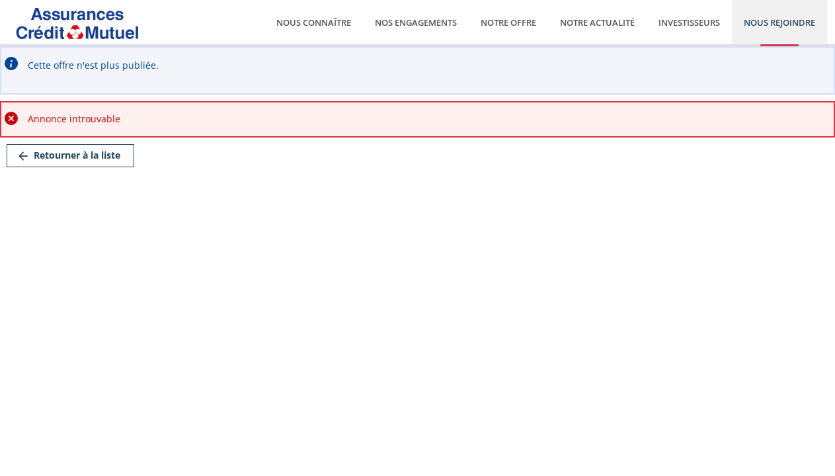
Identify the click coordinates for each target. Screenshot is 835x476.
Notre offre (508, 22)
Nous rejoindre (779, 22)
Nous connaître (313, 22)
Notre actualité (597, 22)
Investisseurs (689, 22)
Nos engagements (416, 22)
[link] (70, 155)
